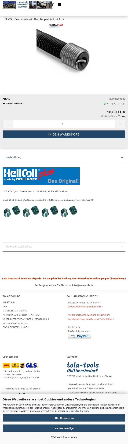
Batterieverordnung (15, 323)
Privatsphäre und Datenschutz (21, 314)
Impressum (9, 302)
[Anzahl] (64, 124)
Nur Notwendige (64, 428)
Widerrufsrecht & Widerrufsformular (26, 319)
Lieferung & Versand (15, 310)
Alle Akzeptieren (64, 417)
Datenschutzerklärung (77, 410)
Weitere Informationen (64, 437)
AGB (5, 306)
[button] (8, 124)
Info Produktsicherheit (18, 246)
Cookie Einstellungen (15, 327)
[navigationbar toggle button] (59, 4)
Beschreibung (13, 157)
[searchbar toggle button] (42, 4)
